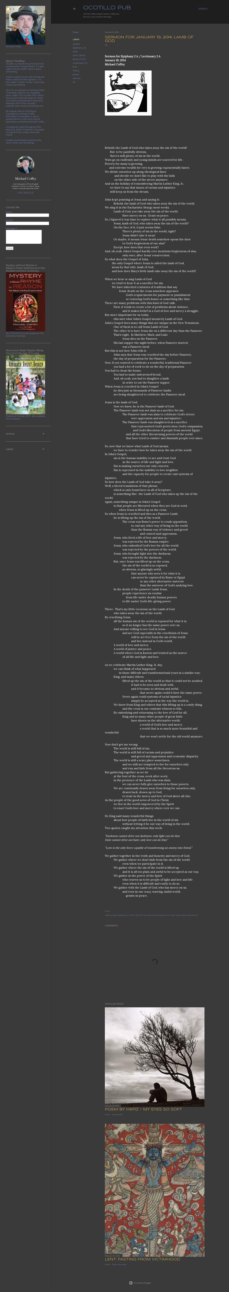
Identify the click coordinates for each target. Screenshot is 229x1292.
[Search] (202, 8)
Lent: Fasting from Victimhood (142, 1259)
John (75, 51)
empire (76, 44)
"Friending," (11, 92)
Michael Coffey (25, 178)
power (76, 74)
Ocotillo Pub (107, 7)
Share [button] (76, 32)
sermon (77, 78)
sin (74, 82)
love (75, 67)
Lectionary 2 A (80, 63)
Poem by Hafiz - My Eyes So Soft (143, 1109)
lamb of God (79, 59)
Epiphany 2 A (79, 48)
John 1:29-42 (79, 55)
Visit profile (25, 192)
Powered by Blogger (140, 1283)
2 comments (117, 1114)
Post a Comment (119, 1264)
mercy (76, 70)
